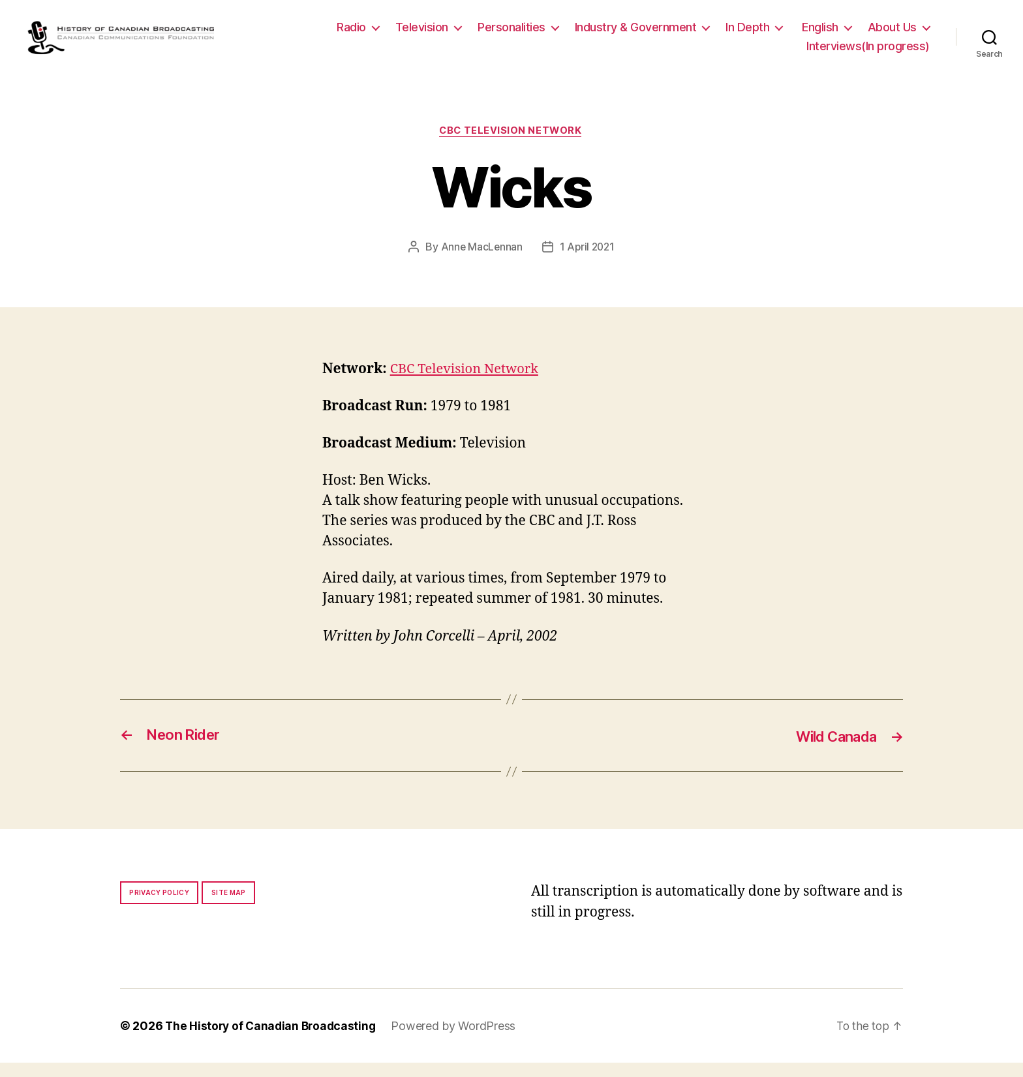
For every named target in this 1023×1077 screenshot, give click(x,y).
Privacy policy (159, 907)
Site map (228, 907)
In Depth (747, 33)
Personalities (511, 33)
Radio (351, 33)
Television (421, 33)
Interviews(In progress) (868, 53)
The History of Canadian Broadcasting (273, 1040)
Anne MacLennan (480, 261)
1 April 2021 (588, 261)
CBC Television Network (511, 145)
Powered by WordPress (459, 1040)
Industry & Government (636, 33)
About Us (892, 33)
